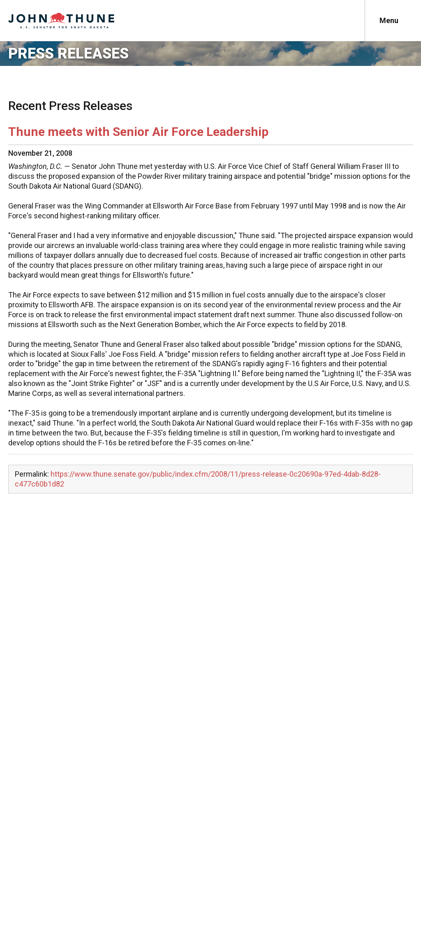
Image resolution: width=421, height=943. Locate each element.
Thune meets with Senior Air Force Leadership (138, 131)
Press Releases (68, 53)
